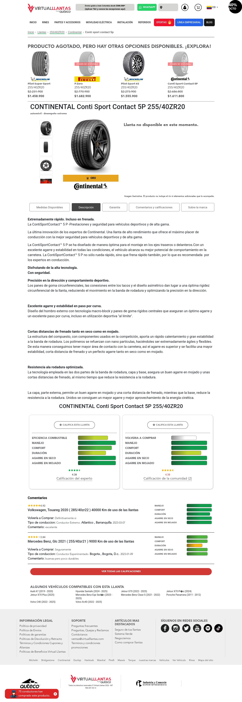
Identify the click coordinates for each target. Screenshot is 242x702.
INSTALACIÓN (125, 22)
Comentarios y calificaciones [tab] (154, 207)
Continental (75, 32)
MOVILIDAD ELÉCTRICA (99, 22)
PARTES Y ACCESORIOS (67, 22)
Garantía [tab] (114, 207)
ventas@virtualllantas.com (87, 639)
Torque (132, 660)
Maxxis (121, 660)
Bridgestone (47, 660)
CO (211, 7)
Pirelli (111, 660)
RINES (45, 22)
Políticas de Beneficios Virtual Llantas (42, 651)
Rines (192, 660)
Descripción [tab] (86, 207)
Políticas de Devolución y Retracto (40, 639)
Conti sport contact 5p (99, 32)
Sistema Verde (123, 634)
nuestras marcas (147, 660)
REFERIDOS (144, 22)
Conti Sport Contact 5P (183, 84)
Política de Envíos (30, 630)
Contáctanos (79, 634)
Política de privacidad (32, 626)
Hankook (89, 660)
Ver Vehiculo (179, 660)
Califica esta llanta (74, 425)
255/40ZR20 (57, 32)
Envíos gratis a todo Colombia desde (105, 8)
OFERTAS (164, 21)
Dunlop (77, 660)
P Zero (78, 84)
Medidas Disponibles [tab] (49, 207)
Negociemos (123, 638)
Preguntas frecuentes (84, 626)
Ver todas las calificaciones (121, 571)
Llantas (41, 32)
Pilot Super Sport (39, 84)
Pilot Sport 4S (130, 84)
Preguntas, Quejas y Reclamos (90, 630)
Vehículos (164, 660)
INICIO (33, 22)
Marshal (101, 660)
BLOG (209, 22)
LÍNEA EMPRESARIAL (189, 22)
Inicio (31, 32)
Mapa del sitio (205, 660)
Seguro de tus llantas (128, 629)
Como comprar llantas (129, 642)
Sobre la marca (197, 207)
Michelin (33, 660)
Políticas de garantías (32, 634)
